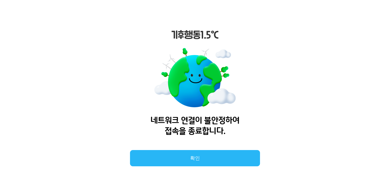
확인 (195, 158)
